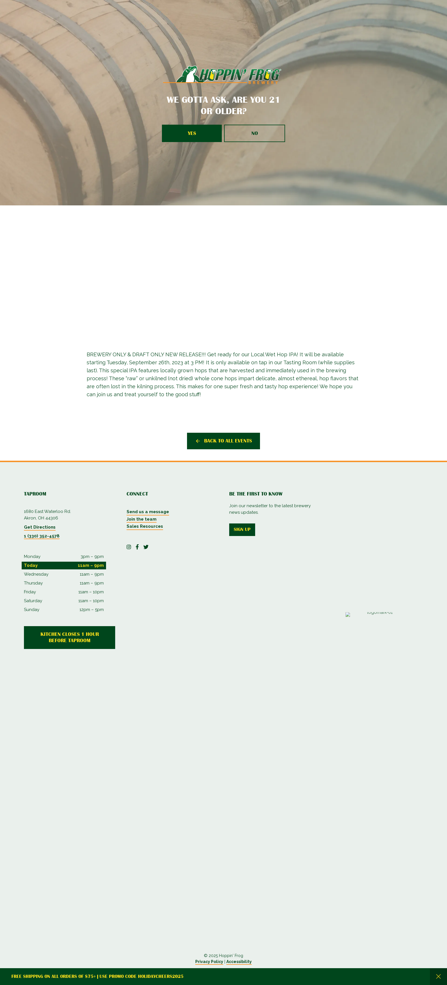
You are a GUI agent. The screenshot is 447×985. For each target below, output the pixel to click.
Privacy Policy (209, 961)
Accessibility (239, 961)
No (254, 133)
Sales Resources (145, 526)
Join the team (142, 519)
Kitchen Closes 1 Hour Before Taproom (69, 637)
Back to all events (228, 440)
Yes (192, 133)
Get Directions (40, 527)
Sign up (242, 529)
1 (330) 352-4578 (42, 536)
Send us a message (148, 511)
